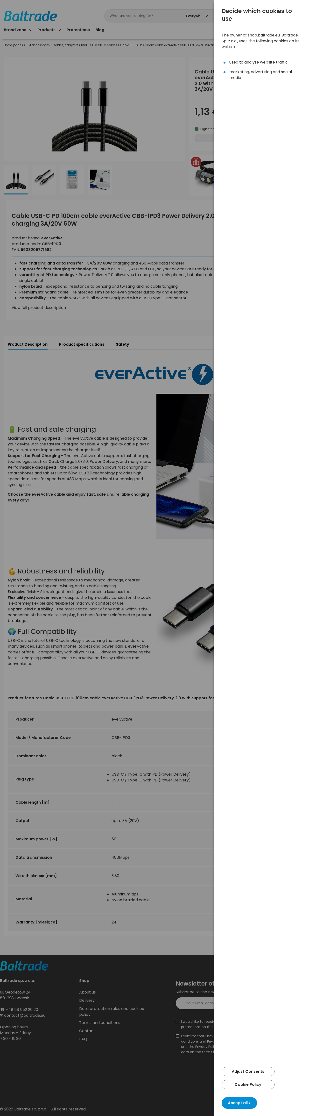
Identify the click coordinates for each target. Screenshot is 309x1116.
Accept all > (239, 1103)
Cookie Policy (248, 1084)
